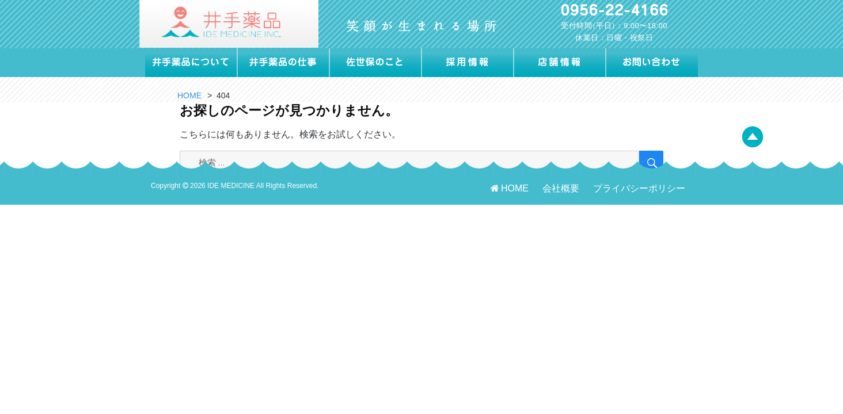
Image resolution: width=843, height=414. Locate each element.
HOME (509, 188)
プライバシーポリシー (639, 188)
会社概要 (560, 188)
